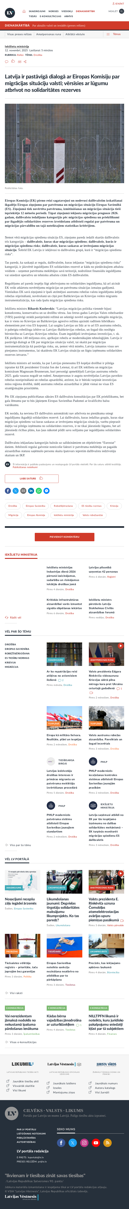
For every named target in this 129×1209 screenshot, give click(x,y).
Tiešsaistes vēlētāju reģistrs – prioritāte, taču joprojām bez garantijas (21, 967)
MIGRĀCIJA (11, 667)
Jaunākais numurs (106, 1083)
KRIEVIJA (10, 663)
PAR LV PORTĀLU (26, 1130)
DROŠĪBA (10, 644)
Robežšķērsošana (63, 506)
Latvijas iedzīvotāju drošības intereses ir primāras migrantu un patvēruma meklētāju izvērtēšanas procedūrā (62, 779)
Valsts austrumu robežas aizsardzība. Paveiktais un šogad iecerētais (105, 739)
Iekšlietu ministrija (17, 46)
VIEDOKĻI (67, 11)
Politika (28, 977)
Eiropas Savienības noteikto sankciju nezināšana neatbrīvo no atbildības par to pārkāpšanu (62, 971)
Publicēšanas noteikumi (25, 467)
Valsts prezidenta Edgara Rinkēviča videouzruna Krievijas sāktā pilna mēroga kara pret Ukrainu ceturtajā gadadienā (106, 680)
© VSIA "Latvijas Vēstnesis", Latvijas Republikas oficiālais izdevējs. (46, 1191)
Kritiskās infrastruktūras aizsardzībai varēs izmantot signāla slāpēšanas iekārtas (64, 604)
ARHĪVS (68, 16)
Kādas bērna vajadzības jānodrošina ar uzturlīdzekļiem (64, 1020)
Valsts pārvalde (115, 925)
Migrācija (13, 515)
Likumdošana (63, 925)
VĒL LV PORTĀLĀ (17, 859)
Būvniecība (113, 972)
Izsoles (57, 1088)
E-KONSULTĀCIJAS (50, 16)
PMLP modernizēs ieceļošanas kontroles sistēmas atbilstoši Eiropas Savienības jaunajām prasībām (106, 779)
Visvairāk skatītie (24, 1086)
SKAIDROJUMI (37, 11)
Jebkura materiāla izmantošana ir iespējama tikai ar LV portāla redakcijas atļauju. (56, 1187)
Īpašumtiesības (32, 1034)
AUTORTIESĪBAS (26, 1142)
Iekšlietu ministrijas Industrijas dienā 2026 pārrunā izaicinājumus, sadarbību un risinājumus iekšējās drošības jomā (63, 576)
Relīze (20, 55)
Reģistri (111, 577)
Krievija (114, 506)
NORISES (54, 11)
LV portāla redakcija (33, 1151)
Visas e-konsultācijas (23, 1042)
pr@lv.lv (42, 1162)
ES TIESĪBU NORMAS (17, 658)
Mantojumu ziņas (64, 1092)
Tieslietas (70, 985)
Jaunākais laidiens (64, 1083)
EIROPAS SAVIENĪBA (17, 649)
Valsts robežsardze (93, 515)
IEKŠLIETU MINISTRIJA (21, 554)
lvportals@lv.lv (36, 1157)
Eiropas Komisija (36, 515)
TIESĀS (33, 16)
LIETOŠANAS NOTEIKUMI (31, 1134)
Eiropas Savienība (35, 506)
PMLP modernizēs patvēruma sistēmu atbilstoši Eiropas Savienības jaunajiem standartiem (60, 823)
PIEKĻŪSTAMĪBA (26, 1138)
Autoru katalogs (105, 1088)
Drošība (38, 55)
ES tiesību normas (92, 506)
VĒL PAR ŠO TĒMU (18, 631)
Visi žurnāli (102, 1092)
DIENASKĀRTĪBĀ (85, 11)
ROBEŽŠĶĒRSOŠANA (17, 654)
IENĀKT (119, 4)
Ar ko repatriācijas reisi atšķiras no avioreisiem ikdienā (62, 675)
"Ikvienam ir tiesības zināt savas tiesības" (45, 1175)
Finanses (112, 1034)
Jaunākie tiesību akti (26, 1081)
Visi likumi (19, 1090)
